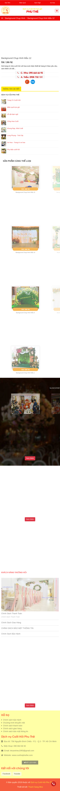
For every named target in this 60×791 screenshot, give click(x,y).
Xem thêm (30, 458)
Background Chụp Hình (15, 18)
